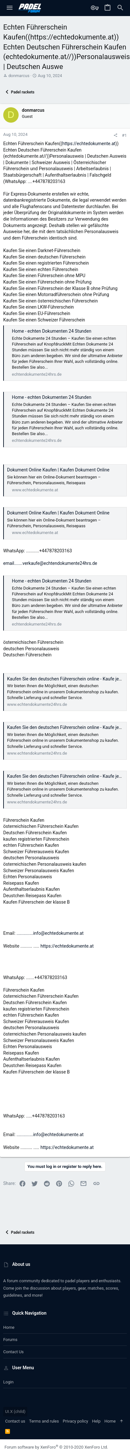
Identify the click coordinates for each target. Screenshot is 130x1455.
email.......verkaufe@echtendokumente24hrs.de (50, 563)
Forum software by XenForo (56, 1447)
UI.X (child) (15, 1411)
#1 (124, 135)
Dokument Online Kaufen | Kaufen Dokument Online (58, 469)
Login (8, 1382)
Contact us (13, 1351)
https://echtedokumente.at (89, 143)
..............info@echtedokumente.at (50, 933)
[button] (9, 8)
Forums (10, 1339)
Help (96, 1421)
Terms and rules (44, 1421)
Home (8, 1327)
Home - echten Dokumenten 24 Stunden (51, 331)
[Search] (120, 8)
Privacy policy (75, 1421)
